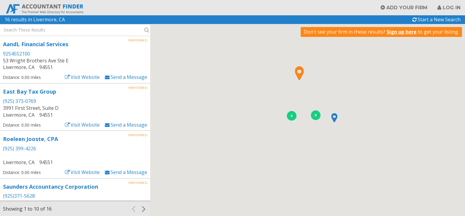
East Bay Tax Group (29, 91)
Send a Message (129, 77)
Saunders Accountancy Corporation (50, 186)
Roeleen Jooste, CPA (30, 138)
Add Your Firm (406, 7)
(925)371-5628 (19, 196)
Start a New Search (439, 19)
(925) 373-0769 (19, 101)
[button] (299, 73)
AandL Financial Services (35, 44)
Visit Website (85, 77)
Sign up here (402, 31)
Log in (451, 7)
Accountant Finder (45, 8)
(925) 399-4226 (19, 148)
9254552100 (16, 53)
